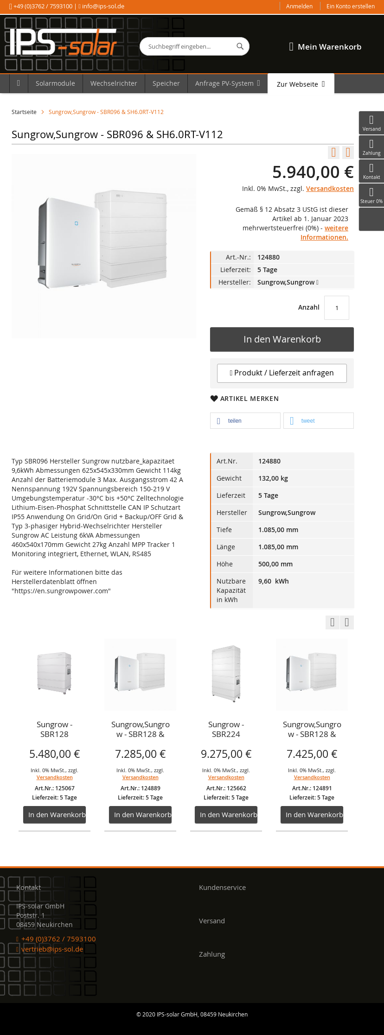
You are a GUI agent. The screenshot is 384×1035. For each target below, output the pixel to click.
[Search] (240, 46)
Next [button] (347, 622)
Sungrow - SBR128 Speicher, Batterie (54, 730)
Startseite (24, 111)
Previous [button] (332, 622)
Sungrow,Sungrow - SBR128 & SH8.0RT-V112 (140, 730)
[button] (245, 421)
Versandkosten (330, 188)
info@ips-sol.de (102, 6)
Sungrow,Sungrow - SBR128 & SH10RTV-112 (312, 730)
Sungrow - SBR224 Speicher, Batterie (226, 730)
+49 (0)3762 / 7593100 (42, 6)
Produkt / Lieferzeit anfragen (282, 373)
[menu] (192, 83)
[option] (54, 735)
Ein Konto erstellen (350, 6)
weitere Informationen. (324, 232)
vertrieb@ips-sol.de (52, 948)
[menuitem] (18, 83)
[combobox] (194, 46)
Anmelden (299, 6)
